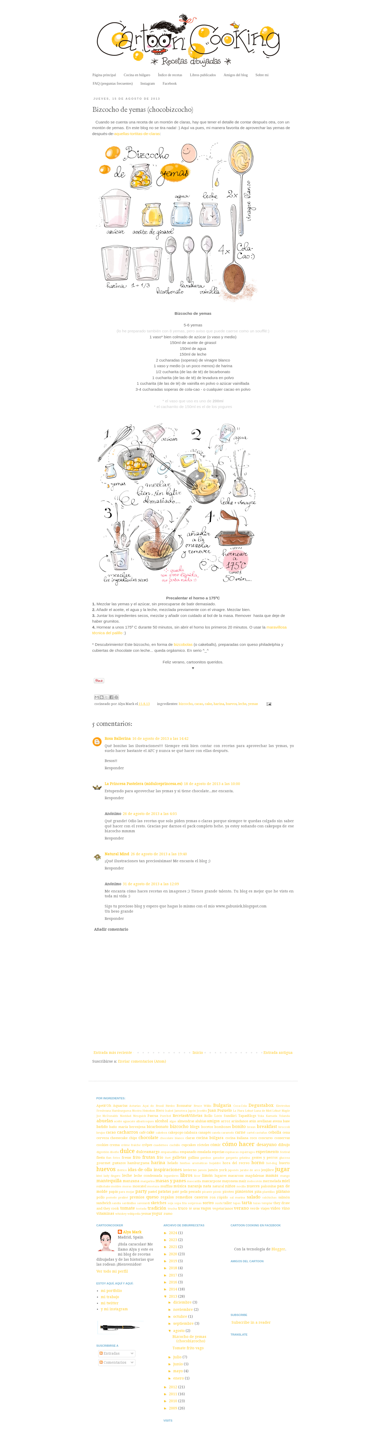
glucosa (284, 1157)
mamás (272, 1175)
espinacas (232, 1152)
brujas (100, 1132)
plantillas (268, 1192)
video (275, 1208)
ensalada (204, 1152)
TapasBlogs (247, 1116)
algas (172, 1121)
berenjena (137, 1127)
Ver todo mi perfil (112, 1271)
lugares (220, 1176)
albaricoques (145, 1121)
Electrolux (283, 1106)
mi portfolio (111, 1291)
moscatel (139, 1186)
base (286, 1121)
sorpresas (195, 1203)
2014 (173, 1289)
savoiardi (143, 1203)
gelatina (244, 1157)
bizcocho (186, 704)
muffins (166, 1186)
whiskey (121, 1214)
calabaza (190, 1132)
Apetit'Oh (103, 1106)
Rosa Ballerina (118, 738)
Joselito (202, 1110)
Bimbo (170, 1106)
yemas (253, 704)
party (141, 1191)
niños (230, 1186)
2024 (173, 1233)
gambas (205, 1157)
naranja (195, 1186)
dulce (127, 1151)
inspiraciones (168, 1169)
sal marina (237, 1197)
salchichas (269, 1197)
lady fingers (112, 1176)
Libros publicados (203, 75)
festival (285, 1152)
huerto (284, 1163)
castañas (261, 1132)
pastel (152, 1192)
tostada (141, 1208)
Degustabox (261, 1105)
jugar (282, 1169)
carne (240, 1132)
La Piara (238, 1110)
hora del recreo (236, 1163)
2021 (173, 1247)
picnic (217, 1192)
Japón (192, 1110)
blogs (195, 1127)
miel (286, 1181)
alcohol (161, 1121)
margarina (148, 1181)
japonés (233, 1170)
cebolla (274, 1132)
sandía (116, 1203)
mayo (178, 1371)
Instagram (148, 83)
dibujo (284, 1145)
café (142, 1132)
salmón (284, 1197)
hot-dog (271, 1163)
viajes (265, 1208)
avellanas (264, 1121)
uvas (196, 1208)
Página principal (104, 75)
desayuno (267, 1144)
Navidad (125, 1116)
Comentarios (113, 1362)
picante (207, 1192)
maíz (242, 1181)
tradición (156, 1208)
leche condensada (148, 1176)
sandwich (103, 1203)
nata (207, 1186)
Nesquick (139, 1116)
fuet (168, 1157)
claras (190, 1138)
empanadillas (170, 1152)
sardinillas (129, 1203)
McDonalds (110, 1116)
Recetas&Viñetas (187, 1116)
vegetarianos (222, 1208)
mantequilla (109, 1180)
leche (242, 704)
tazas (257, 1203)
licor (197, 1176)
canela (216, 1132)
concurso (265, 1138)
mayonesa (230, 1181)
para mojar (126, 1192)
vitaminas (105, 1213)
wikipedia (134, 1214)
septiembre (184, 1323)
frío (160, 1157)
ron (213, 1197)
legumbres (171, 1176)
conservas (282, 1138)
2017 (173, 1275)
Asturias (135, 1106)
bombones (222, 1127)
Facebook (170, 83)
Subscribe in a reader (251, 1322)
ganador (218, 1157)
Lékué (276, 1110)
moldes (116, 1186)
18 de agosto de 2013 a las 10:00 (212, 784)
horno (257, 1162)
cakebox (161, 1132)
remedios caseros (192, 1197)
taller (228, 1203)
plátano (283, 1191)
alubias (200, 1121)
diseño (114, 1152)
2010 (173, 1401)
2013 (173, 1296)
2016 (173, 1282)
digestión (102, 1152)
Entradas (110, 1353)
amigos (213, 1121)
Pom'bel (165, 1116)
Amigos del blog (236, 75)
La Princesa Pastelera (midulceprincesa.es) (143, 784)
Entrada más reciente (113, 1052)
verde (254, 1208)
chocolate (148, 1137)
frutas (148, 1157)
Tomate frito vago (188, 1348)
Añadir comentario (111, 929)
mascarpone (211, 1181)
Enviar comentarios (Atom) (142, 1061)
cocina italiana (236, 1138)
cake (208, 704)
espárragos (247, 1152)
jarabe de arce (250, 1170)
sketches (158, 1203)
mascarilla (194, 1181)
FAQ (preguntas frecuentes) (113, 83)
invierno (190, 1170)
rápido (222, 1197)
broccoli (284, 1127)
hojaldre (215, 1163)
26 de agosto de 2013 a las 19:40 (159, 854)
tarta (247, 1202)
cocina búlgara (210, 1138)
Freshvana (103, 1110)
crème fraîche (131, 1145)
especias (218, 1152)
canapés (204, 1132)
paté (175, 1192)
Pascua (152, 1116)
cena (286, 1132)
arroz (225, 1121)
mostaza (153, 1186)
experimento (267, 1152)
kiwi (99, 1176)
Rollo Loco (213, 1116)
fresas (126, 1157)
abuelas (104, 1120)
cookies (102, 1145)
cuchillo (174, 1145)
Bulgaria (222, 1105)
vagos (206, 1208)
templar (267, 1203)
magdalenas (254, 1176)
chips (133, 1138)
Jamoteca (180, 1110)
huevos (231, 704)
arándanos (239, 1121)
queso (152, 1196)
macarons (235, 1176)
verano (241, 1208)
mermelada (272, 1181)
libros (186, 1175)
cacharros (127, 1132)
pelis (183, 1192)
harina (218, 704)
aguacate (129, 1121)
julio (178, 1357)
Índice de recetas (170, 75)
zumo (168, 1214)
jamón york (217, 1170)
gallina (193, 1157)
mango (285, 1176)
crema (115, 1145)
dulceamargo (148, 1152)
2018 (173, 1268)
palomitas (268, 1186)
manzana (131, 1181)
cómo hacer (238, 1144)
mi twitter (110, 1303)
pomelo (111, 1197)
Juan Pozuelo (220, 1110)
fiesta (100, 1157)
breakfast (267, 1126)
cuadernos (160, 1145)
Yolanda (284, 1116)
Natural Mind (117, 854)
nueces (253, 1186)
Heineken (148, 1110)
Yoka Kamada (267, 1116)
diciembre (183, 1302)
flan (108, 1157)
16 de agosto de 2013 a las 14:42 (160, 738)
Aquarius (120, 1106)
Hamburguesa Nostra (127, 1110)
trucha (172, 1208)
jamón (202, 1170)
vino (286, 1208)
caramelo (227, 1132)
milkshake (103, 1186)
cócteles (203, 1145)
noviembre (183, 1309)
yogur (157, 1213)
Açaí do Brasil (153, 1106)
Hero (160, 1110)
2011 (173, 1394)
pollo (100, 1197)
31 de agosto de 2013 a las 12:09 (151, 884)
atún (252, 1121)
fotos (116, 1157)
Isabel (169, 1110)
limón (207, 1175)
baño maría (118, 1127)
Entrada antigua (278, 1052)
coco (253, 1138)
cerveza (102, 1138)
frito (137, 1157)
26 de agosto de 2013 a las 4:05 (150, 814)
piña (257, 1192)
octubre (180, 1316)
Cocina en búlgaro (137, 75)
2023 (173, 1240)
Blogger (278, 1249)
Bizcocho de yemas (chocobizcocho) (189, 1339)
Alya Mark (132, 1232)
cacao (198, 704)
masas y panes (170, 1180)
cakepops (175, 1132)
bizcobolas (183, 644)
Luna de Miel (263, 1110)
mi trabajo (110, 1297)
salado (253, 1196)
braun (251, 1127)
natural (218, 1186)
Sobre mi (262, 75)
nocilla (241, 1186)
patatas (164, 1191)
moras (127, 1186)
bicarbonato (157, 1127)
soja (170, 1203)
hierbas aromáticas (194, 1163)
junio (178, 1364)
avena (277, 1121)
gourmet (103, 1163)
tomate (127, 1208)
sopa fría (180, 1203)
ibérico (122, 1170)
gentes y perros (265, 1157)
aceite (118, 1121)
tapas (237, 1203)
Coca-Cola (240, 1106)
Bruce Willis (202, 1106)
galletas (179, 1157)
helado (172, 1163)
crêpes (147, 1145)
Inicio (198, 1052)
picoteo (228, 1192)
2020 (173, 1254)
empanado (188, 1152)
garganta (232, 1157)
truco (182, 1208)
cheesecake (119, 1138)
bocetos (207, 1127)
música (180, 1186)
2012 (173, 1387)
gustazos (119, 1163)
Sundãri (230, 1116)
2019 (173, 1261)
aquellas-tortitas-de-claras (137, 133)
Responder (114, 768)
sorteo (208, 1203)
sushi (219, 1203)
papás (113, 1192)
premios (137, 1197)
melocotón (254, 1181)
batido (102, 1127)
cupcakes (189, 1145)
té (190, 1208)
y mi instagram (114, 1309)
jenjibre (267, 1170)
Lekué (249, 1110)
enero (179, 1378)
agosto (179, 1331)
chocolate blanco (172, 1138)
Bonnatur (184, 1106)
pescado (194, 1192)
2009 (173, 1408)
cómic (215, 1145)
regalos (167, 1197)
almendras (185, 1121)
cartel (250, 1132)
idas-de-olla (140, 1169)
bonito (239, 1126)
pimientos (244, 1191)
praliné (123, 1197)
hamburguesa (138, 1163)
